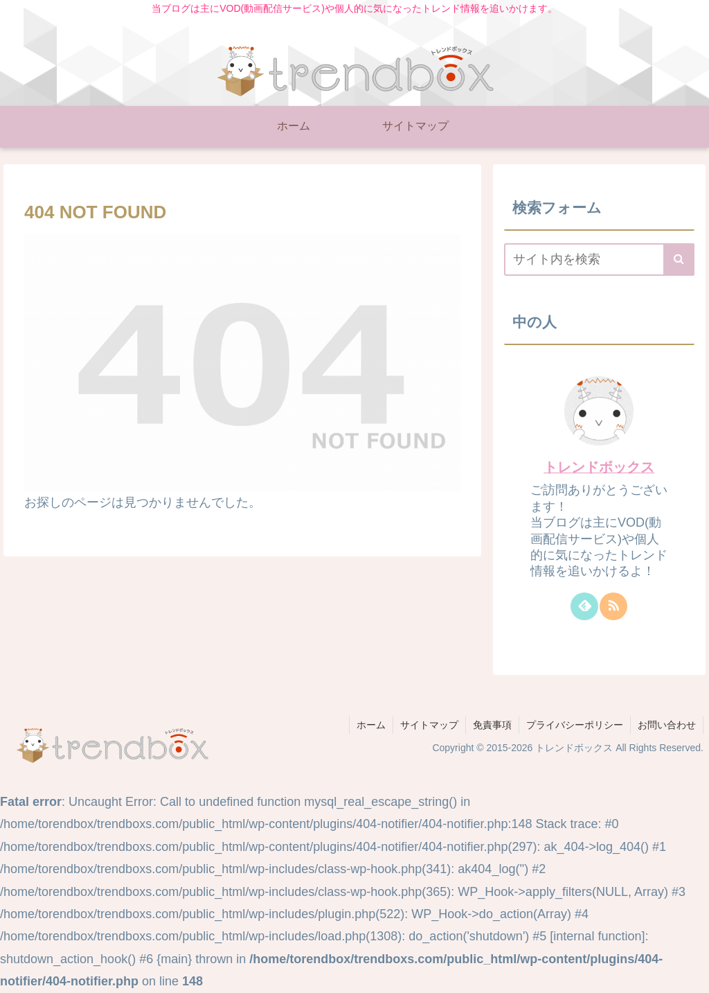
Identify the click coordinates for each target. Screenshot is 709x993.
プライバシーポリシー (574, 724)
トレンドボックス (599, 467)
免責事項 (492, 724)
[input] (599, 259)
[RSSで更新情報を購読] (613, 606)
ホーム (371, 724)
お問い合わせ (667, 724)
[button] (678, 259)
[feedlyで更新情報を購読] (584, 606)
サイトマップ (429, 724)
